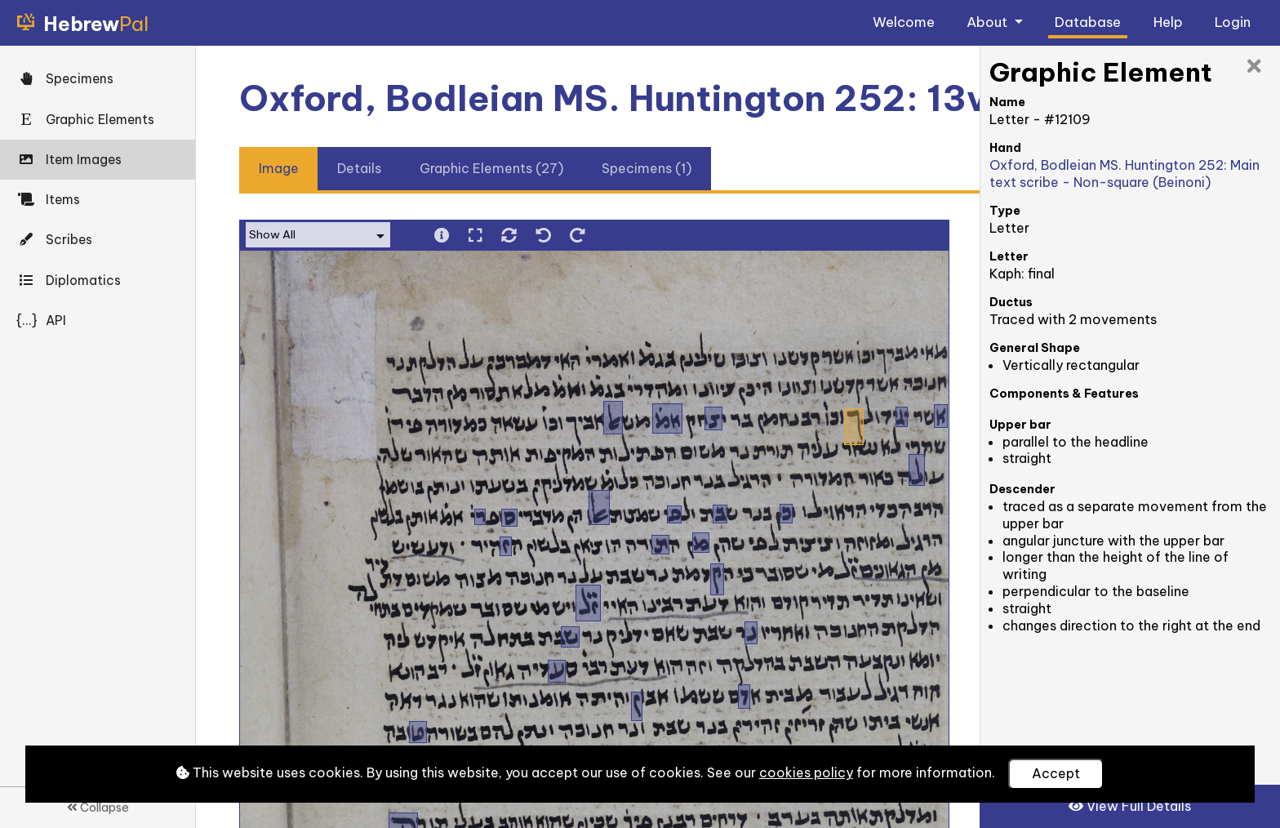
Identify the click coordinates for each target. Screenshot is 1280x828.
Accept (1056, 773)
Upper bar (1020, 424)
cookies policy (806, 772)
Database (1088, 21)
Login (1233, 21)
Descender (1022, 489)
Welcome (904, 21)
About (989, 21)
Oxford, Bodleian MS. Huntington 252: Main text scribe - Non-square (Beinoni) (1124, 173)
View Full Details (1130, 806)
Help (1168, 21)
